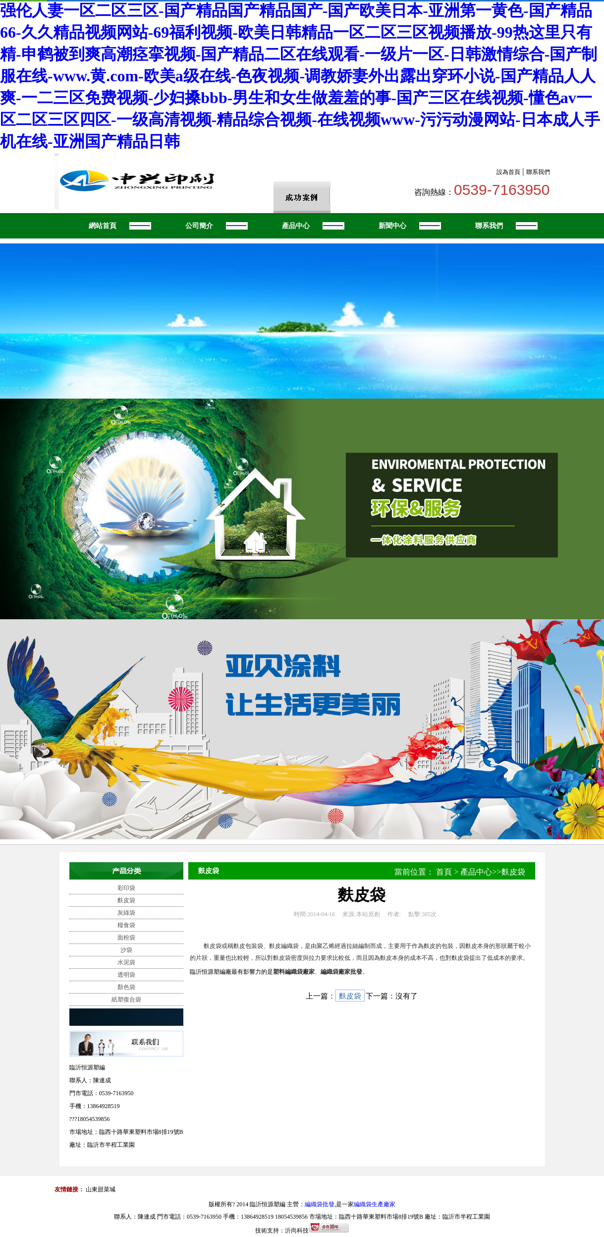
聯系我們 (538, 172)
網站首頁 (102, 226)
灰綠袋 (126, 912)
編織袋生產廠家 (374, 1204)
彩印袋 (126, 887)
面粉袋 (126, 937)
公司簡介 (199, 226)
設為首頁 (508, 172)
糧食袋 (126, 925)
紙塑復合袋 (126, 999)
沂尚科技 (297, 1230)
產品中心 (296, 226)
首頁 (444, 872)
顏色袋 (126, 987)
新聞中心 (392, 226)
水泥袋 (126, 962)
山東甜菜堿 (100, 1189)
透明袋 (126, 974)
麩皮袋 (126, 900)
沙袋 (126, 949)
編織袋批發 (319, 1204)
